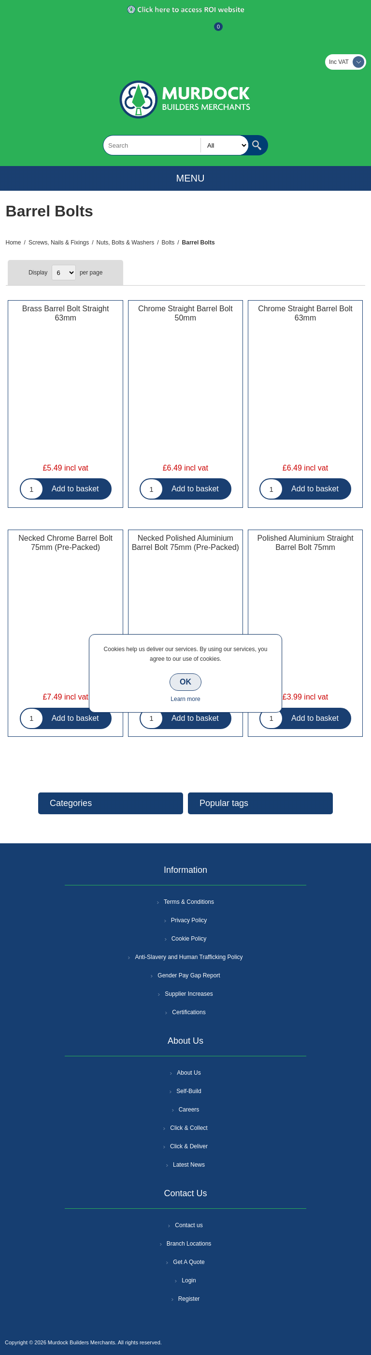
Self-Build (188, 1091)
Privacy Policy (189, 920)
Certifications (188, 1012)
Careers (189, 1109)
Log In (184, 31)
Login (189, 1280)
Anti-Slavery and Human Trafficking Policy (189, 957)
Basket (210, 31)
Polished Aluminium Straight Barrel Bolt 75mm (305, 542)
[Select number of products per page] (64, 272)
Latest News (189, 1164)
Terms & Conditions (189, 901)
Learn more (185, 699)
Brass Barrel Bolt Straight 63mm (65, 313)
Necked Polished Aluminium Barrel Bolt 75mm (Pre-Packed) (185, 542)
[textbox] (175, 145)
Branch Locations (189, 1243)
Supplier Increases (189, 993)
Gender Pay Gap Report (188, 975)
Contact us (188, 1225)
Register (159, 31)
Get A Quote (188, 1262)
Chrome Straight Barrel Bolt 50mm (185, 313)
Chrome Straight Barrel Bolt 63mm (305, 313)
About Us (188, 1072)
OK (185, 682)
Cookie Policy (189, 938)
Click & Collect (188, 1128)
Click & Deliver (189, 1146)
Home (13, 242)
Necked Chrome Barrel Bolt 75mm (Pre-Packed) (65, 542)
